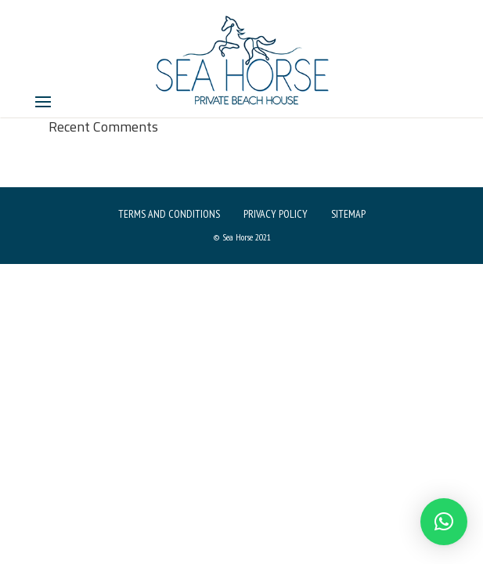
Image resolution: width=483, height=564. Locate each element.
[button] (443, 521)
